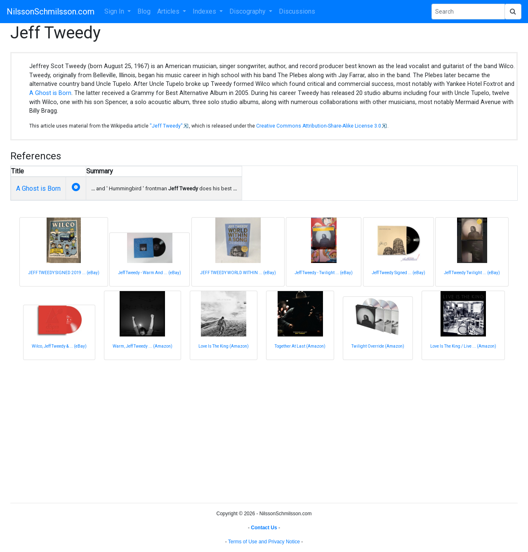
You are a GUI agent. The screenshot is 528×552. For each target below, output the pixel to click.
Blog (144, 11)
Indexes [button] (205, 11)
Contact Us (264, 528)
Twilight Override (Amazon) (377, 346)
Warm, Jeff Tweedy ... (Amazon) (142, 346)
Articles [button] (169, 11)
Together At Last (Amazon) (300, 346)
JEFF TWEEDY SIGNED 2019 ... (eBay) (63, 272)
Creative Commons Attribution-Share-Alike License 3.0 (318, 126)
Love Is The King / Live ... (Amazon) (463, 346)
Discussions (297, 11)
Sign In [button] (115, 11)
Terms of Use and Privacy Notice (264, 542)
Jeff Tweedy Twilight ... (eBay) (472, 272)
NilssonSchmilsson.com (50, 12)
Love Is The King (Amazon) (223, 346)
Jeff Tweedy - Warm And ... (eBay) (149, 272)
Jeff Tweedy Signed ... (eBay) (398, 272)
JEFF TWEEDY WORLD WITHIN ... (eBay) (238, 272)
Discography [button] (248, 11)
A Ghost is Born (50, 93)
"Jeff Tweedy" (166, 126)
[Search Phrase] (468, 11)
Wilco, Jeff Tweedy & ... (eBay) (59, 346)
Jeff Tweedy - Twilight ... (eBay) (324, 272)
